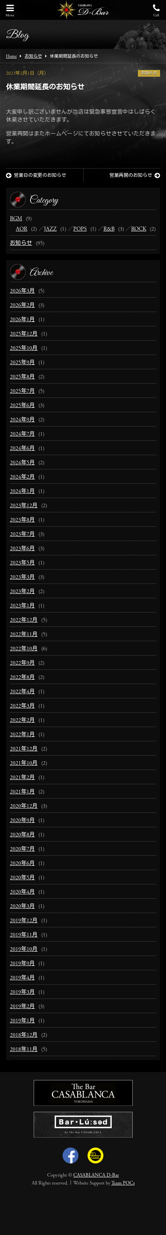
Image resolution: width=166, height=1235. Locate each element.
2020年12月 (24, 806)
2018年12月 (24, 1035)
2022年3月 (22, 706)
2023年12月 (24, 506)
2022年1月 (22, 735)
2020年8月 (22, 835)
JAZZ (50, 229)
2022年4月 (22, 692)
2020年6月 (22, 864)
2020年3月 (22, 906)
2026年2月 (22, 305)
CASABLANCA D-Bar (96, 1175)
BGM (16, 219)
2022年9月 (22, 663)
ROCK (138, 229)
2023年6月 (22, 549)
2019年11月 (24, 935)
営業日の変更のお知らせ (36, 176)
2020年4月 (22, 892)
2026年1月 (22, 320)
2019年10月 (24, 949)
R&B (108, 229)
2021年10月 (24, 763)
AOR (21, 229)
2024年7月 (22, 434)
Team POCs (123, 1183)
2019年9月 (22, 964)
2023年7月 (22, 534)
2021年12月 (24, 749)
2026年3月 (22, 291)
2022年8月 (22, 678)
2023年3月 (22, 577)
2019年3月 (22, 992)
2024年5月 (22, 463)
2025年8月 (22, 377)
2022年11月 (24, 635)
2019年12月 (24, 921)
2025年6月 (22, 406)
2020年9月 (22, 821)
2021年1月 (22, 792)
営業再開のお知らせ (134, 176)
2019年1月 (22, 1021)
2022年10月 (24, 649)
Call (156, 10)
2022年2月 (22, 720)
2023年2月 (22, 592)
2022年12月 (24, 620)
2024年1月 (22, 491)
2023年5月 (22, 563)
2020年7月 (22, 849)
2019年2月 (22, 1007)
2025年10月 (24, 348)
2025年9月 (22, 363)
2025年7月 (22, 391)
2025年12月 (24, 334)
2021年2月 (22, 778)
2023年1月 (22, 606)
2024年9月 (22, 420)
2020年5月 (22, 878)
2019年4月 (22, 978)
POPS (80, 229)
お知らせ (149, 74)
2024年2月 (22, 477)
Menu (10, 10)
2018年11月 (24, 1050)
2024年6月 (22, 449)
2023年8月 (22, 520)
